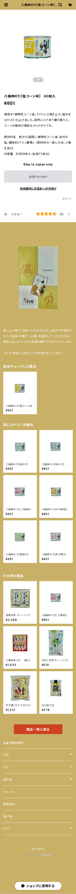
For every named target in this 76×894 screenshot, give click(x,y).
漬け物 (7, 816)
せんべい (9, 791)
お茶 (6, 754)
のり (6, 767)
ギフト (7, 828)
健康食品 (9, 804)
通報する (67, 198)
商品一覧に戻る (38, 729)
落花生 (7, 779)
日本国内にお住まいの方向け (38, 188)
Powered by (38, 855)
